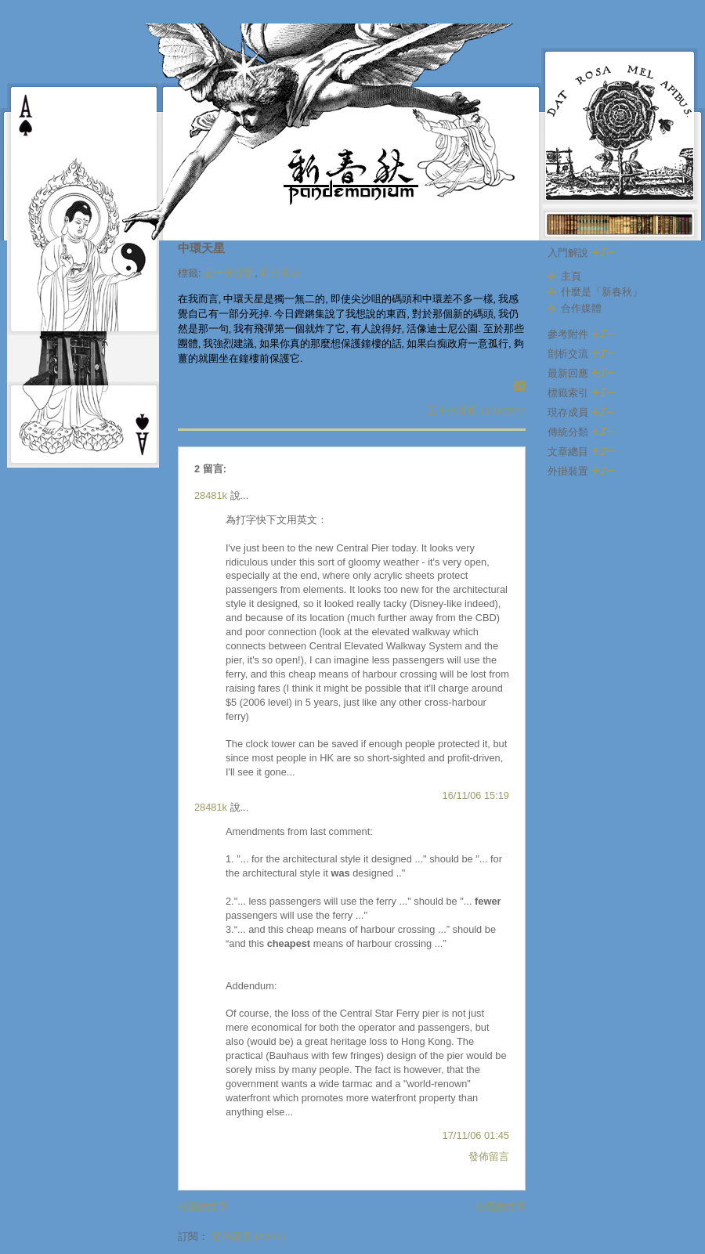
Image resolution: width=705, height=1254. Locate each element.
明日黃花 (280, 273)
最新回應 (581, 373)
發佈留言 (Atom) (248, 1236)
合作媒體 (581, 308)
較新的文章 (203, 1206)
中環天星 (201, 248)
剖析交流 (581, 354)
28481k (210, 495)
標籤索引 (581, 393)
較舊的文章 (500, 1206)
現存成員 (581, 412)
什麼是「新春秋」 (601, 292)
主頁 (571, 276)
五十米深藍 (229, 273)
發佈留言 (488, 1156)
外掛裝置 (581, 471)
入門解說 (581, 252)
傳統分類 (581, 432)
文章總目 (581, 451)
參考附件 (581, 334)
